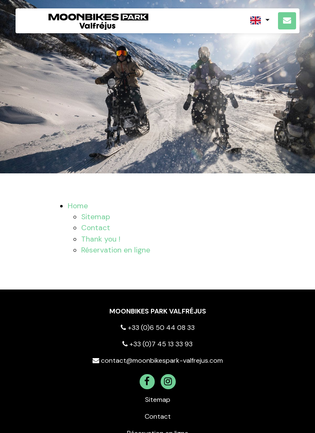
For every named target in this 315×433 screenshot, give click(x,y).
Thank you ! (100, 239)
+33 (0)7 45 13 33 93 (157, 344)
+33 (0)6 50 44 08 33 (158, 327)
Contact (95, 227)
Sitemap (95, 216)
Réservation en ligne (115, 250)
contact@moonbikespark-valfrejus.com (158, 360)
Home (78, 205)
